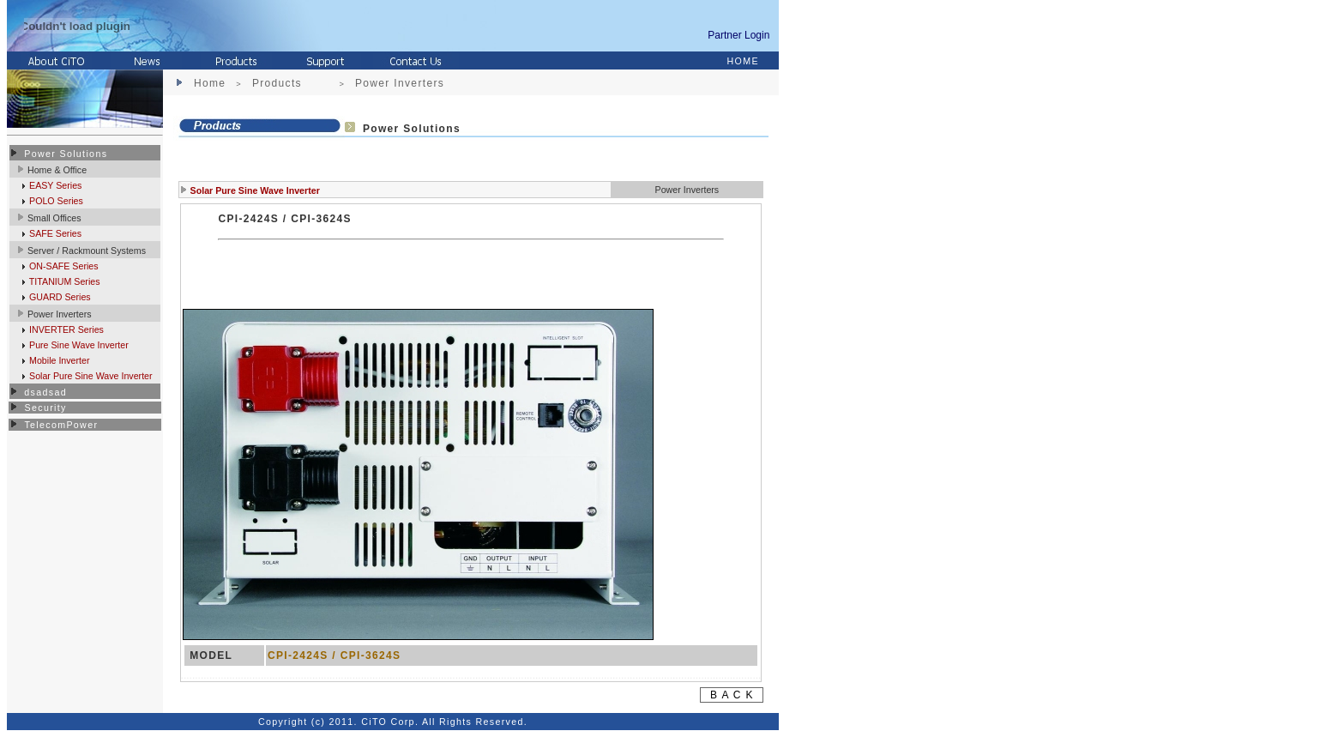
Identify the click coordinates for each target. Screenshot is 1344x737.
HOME (743, 61)
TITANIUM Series (63, 281)
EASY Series (54, 185)
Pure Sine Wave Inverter (78, 345)
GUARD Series (59, 297)
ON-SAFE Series (63, 266)
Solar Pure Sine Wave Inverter (90, 376)
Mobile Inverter (58, 360)
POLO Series (55, 201)
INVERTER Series (65, 329)
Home (210, 83)
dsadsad (45, 392)
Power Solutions (65, 153)
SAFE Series (54, 233)
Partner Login (741, 35)
